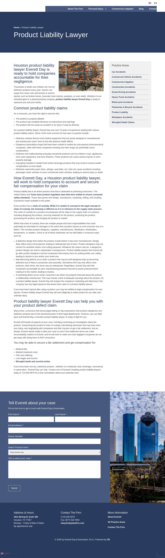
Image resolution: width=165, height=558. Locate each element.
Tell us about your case (20, 461)
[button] (138, 4)
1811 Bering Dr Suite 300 (26, 519)
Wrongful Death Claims (123, 125)
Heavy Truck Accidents (123, 100)
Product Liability (120, 115)
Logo (26, 7)
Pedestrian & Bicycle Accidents (127, 110)
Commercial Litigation (122, 10)
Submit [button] (14, 491)
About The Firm (75, 10)
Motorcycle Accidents (122, 105)
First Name (14, 417)
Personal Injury (95, 10)
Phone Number (15, 439)
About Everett (114, 519)
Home (16, 30)
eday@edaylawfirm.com (72, 526)
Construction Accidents (123, 90)
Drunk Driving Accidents (124, 95)
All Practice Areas (116, 525)
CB (108, 542)
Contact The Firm (116, 530)
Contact (153, 10)
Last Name (61, 417)
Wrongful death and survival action (33, 364)
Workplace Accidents (122, 120)
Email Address (15, 428)
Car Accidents (119, 75)
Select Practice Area (18, 450)
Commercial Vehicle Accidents (127, 80)
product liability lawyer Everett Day (73, 102)
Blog (141, 10)
